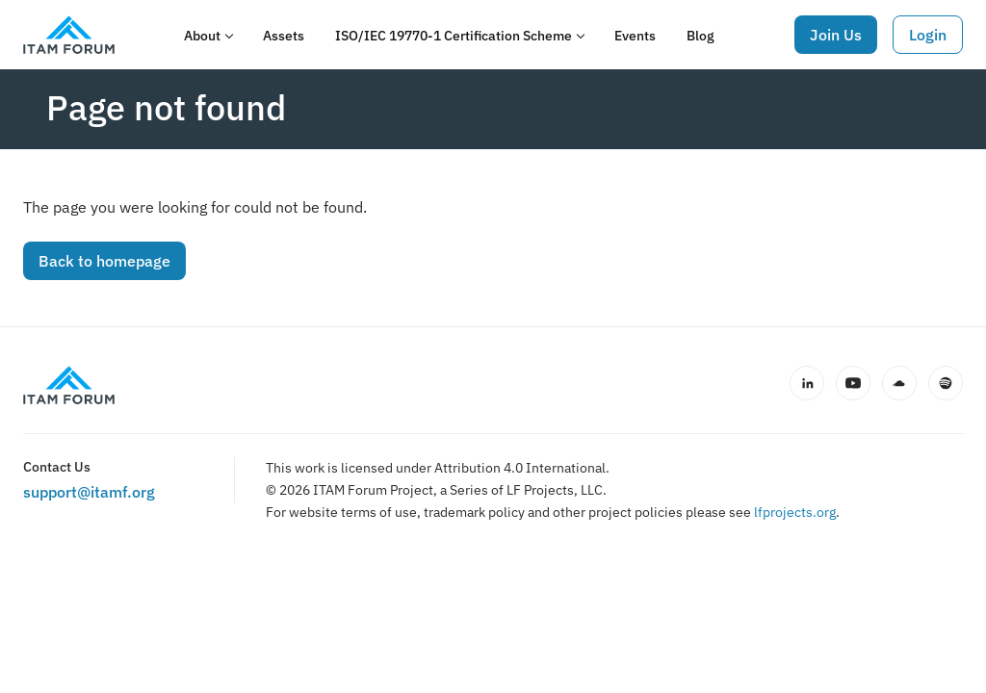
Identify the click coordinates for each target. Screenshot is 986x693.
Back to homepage (104, 260)
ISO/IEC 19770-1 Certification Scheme (453, 35)
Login (928, 34)
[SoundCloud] (899, 383)
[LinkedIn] (807, 383)
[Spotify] (945, 383)
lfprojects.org (795, 512)
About (202, 35)
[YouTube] (853, 383)
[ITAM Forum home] (69, 385)
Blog (700, 35)
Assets (283, 35)
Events (635, 35)
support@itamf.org (89, 491)
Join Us (836, 34)
